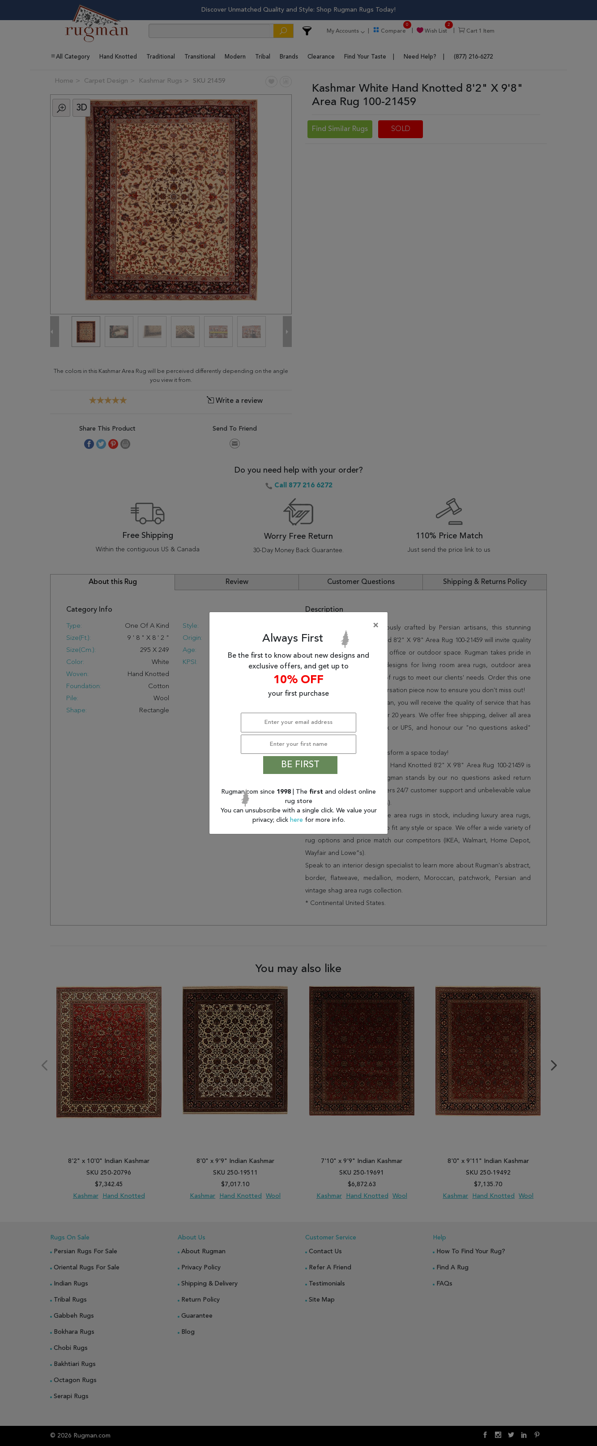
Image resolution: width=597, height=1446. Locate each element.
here (297, 820)
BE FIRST (300, 765)
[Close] (300, 625)
